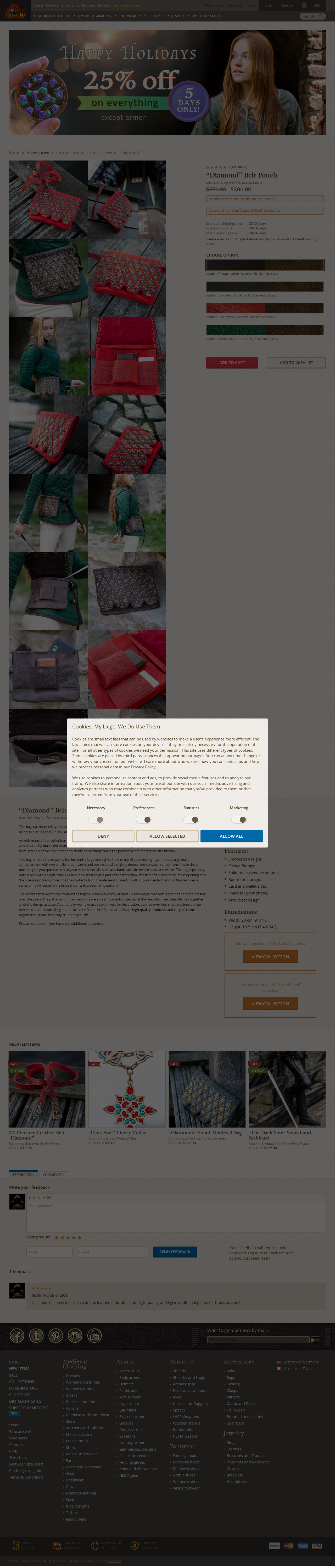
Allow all (231, 836)
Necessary (96, 807)
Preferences (143, 807)
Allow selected (167, 836)
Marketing (239, 807)
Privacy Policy (143, 766)
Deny (103, 836)
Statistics (191, 807)
